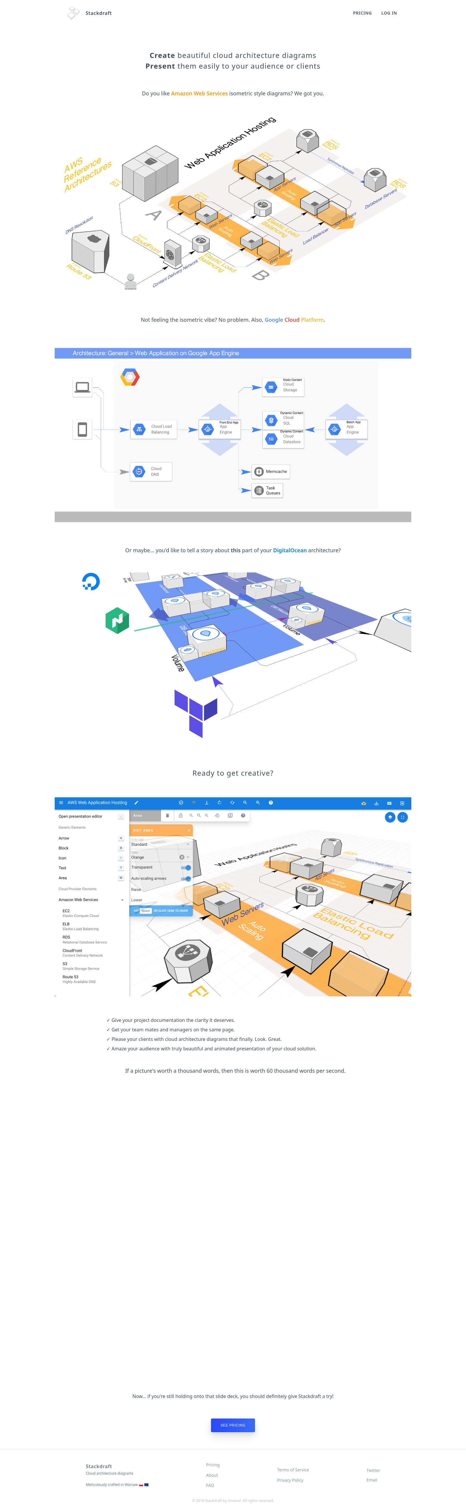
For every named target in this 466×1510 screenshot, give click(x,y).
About (212, 1475)
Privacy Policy (290, 1480)
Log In (389, 13)
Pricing (362, 13)
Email (371, 1480)
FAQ (210, 1485)
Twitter (373, 1470)
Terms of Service (293, 1470)
